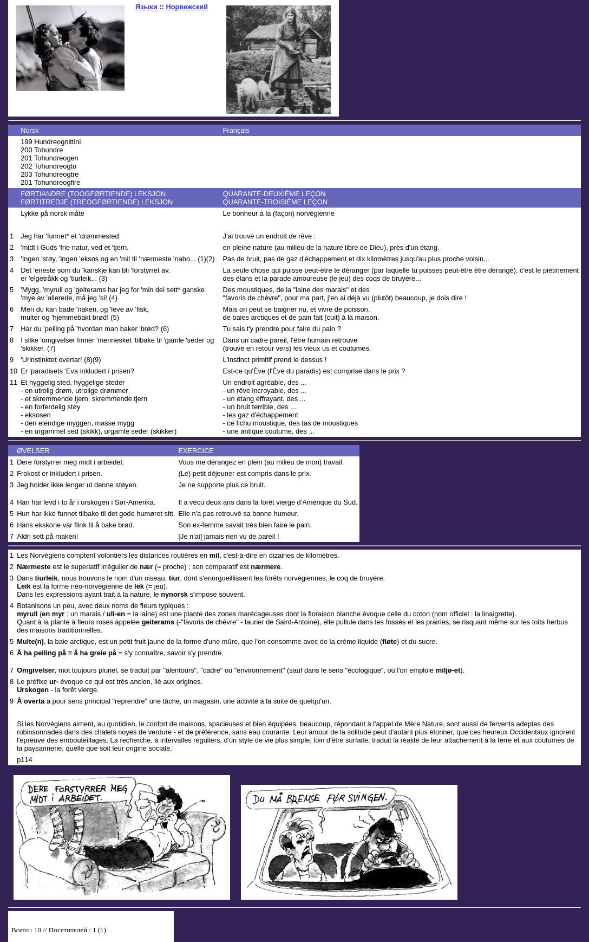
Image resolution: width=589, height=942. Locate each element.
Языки (146, 7)
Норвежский (187, 7)
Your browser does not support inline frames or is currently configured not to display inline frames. (91, 932)
